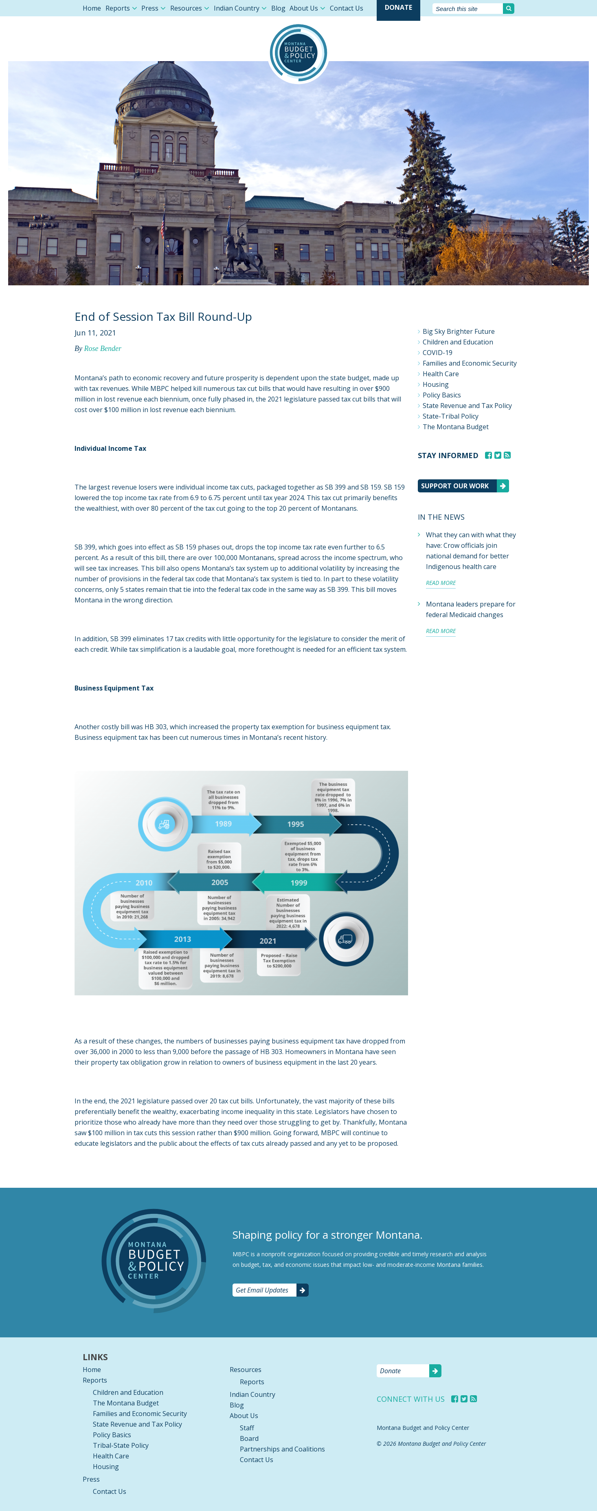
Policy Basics (442, 394)
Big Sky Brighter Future (459, 331)
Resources (186, 8)
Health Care (441, 373)
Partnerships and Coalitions (282, 1449)
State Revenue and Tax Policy (467, 405)
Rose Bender (102, 348)
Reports (117, 8)
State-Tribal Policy (450, 416)
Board (249, 1438)
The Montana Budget (456, 426)
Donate (398, 7)
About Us (304, 8)
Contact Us (346, 8)
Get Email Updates (262, 1290)
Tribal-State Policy (121, 1445)
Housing (436, 384)
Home (92, 8)
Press (149, 8)
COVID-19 (437, 352)
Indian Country (236, 8)
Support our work (455, 485)
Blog (278, 8)
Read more (441, 583)
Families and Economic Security (470, 363)
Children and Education (458, 341)
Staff (247, 1427)
